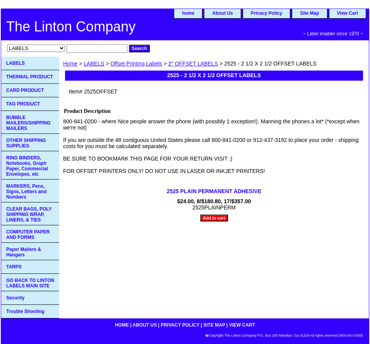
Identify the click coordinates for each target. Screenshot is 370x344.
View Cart (347, 13)
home (188, 13)
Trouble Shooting (25, 311)
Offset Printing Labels (136, 64)
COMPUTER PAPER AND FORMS (28, 234)
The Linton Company (70, 27)
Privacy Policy (266, 13)
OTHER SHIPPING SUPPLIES (26, 143)
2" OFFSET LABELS (193, 64)
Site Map (309, 13)
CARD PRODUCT (25, 90)
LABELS (94, 64)
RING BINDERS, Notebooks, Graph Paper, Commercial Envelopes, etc (27, 166)
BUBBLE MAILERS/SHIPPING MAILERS (28, 123)
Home (70, 64)
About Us (222, 13)
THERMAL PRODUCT (29, 77)
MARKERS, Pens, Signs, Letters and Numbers (26, 191)
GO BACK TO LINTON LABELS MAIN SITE (30, 283)
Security (15, 298)
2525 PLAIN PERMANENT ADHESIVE (214, 191)
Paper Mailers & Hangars (23, 252)
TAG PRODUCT (23, 104)
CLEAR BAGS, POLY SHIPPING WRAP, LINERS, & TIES (29, 214)
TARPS (14, 267)
